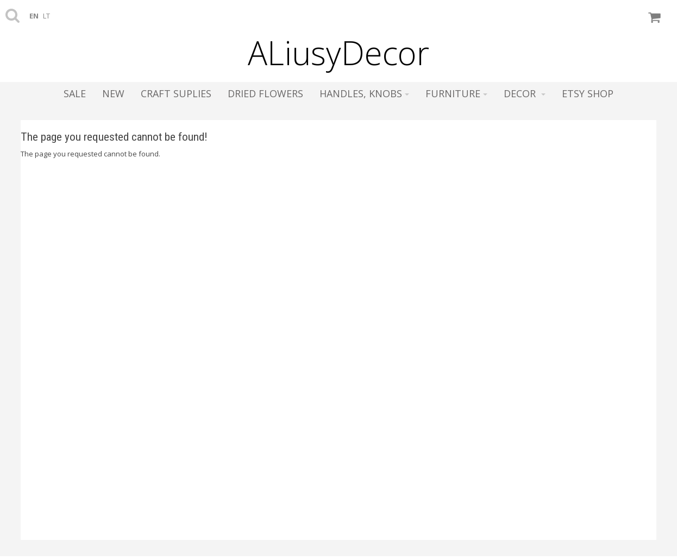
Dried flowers (265, 93)
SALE (75, 93)
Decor (525, 93)
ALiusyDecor (338, 52)
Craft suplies (176, 93)
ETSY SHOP (587, 93)
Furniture (456, 93)
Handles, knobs (364, 93)
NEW (113, 93)
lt (46, 16)
